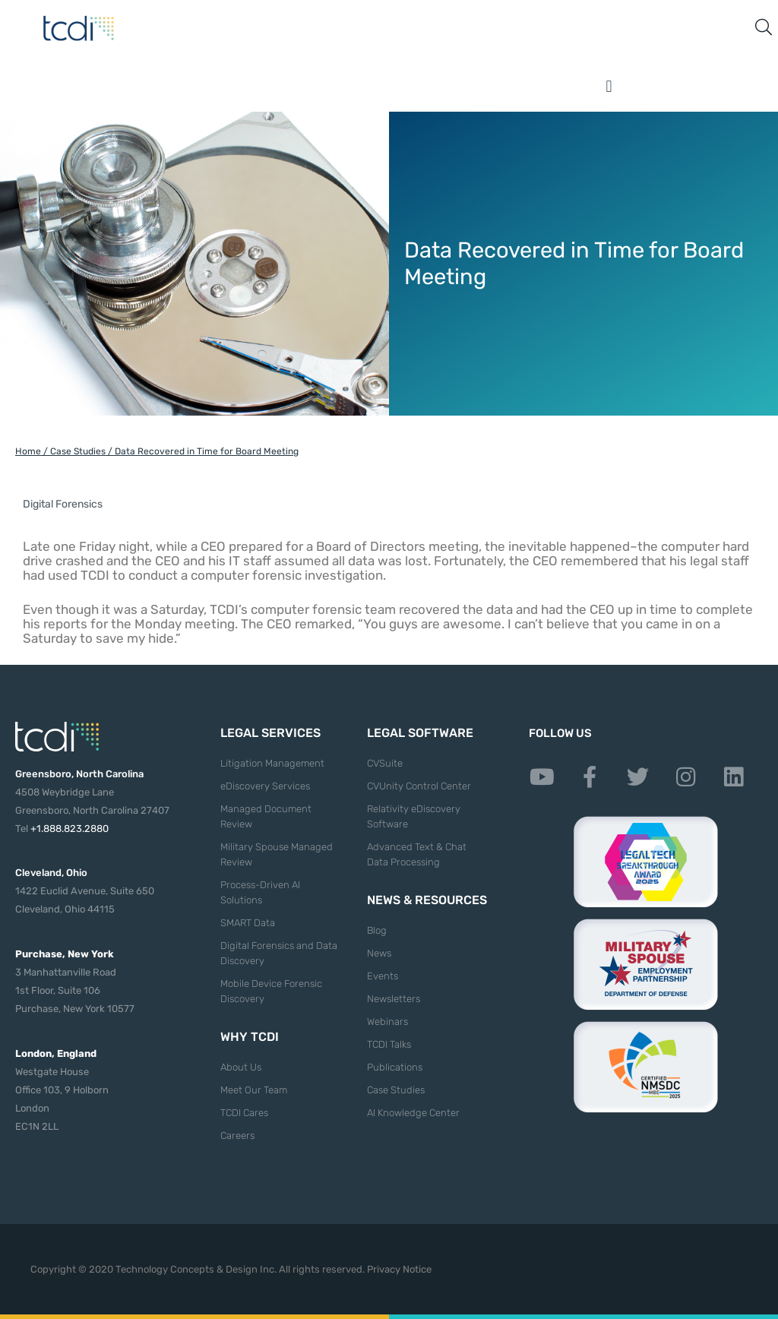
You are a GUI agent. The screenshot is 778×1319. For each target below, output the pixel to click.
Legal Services (270, 733)
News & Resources (427, 900)
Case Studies (78, 451)
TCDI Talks (389, 1044)
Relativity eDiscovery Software (413, 816)
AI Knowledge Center (413, 1112)
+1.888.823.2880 (69, 828)
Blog (377, 930)
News (379, 953)
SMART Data (247, 922)
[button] (609, 86)
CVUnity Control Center (419, 786)
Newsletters (393, 998)
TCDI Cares (244, 1112)
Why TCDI (249, 1037)
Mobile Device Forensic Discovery (271, 991)
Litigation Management (272, 763)
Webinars (387, 1021)
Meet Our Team (253, 1090)
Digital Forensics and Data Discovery (278, 953)
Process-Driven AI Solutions (260, 892)
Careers (237, 1135)
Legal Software (420, 733)
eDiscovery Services (265, 786)
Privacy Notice (399, 1269)
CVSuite (385, 763)
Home (28, 451)
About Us (240, 1067)
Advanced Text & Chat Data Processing (416, 854)
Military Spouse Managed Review (276, 854)
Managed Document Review (266, 816)
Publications (394, 1067)
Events (382, 976)
